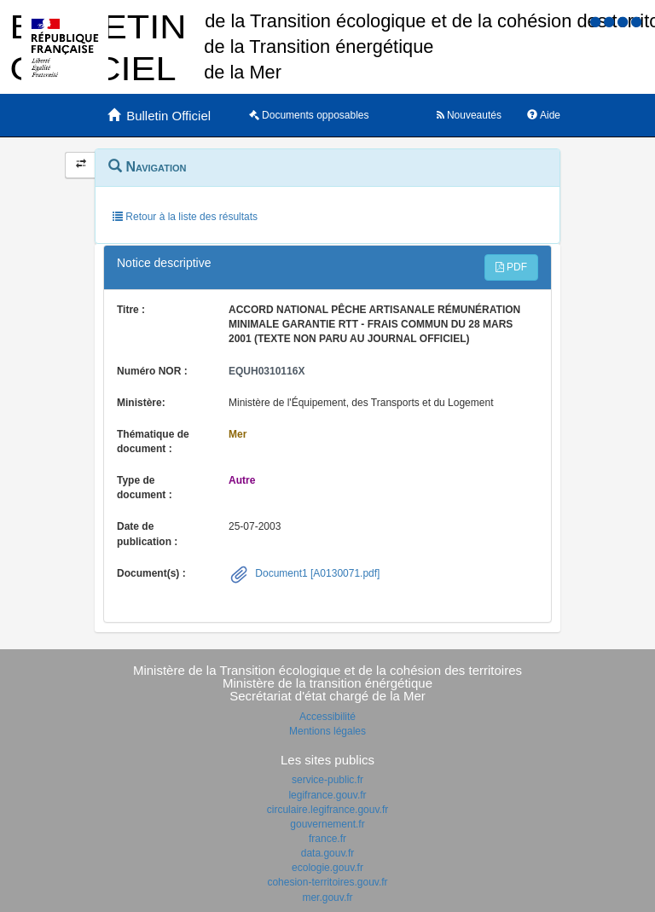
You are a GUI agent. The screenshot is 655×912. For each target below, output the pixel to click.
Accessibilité (327, 717)
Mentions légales (327, 731)
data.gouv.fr (327, 853)
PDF (511, 267)
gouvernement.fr (327, 824)
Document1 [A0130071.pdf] (316, 573)
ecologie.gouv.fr (327, 868)
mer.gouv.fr (327, 897)
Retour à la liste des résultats (185, 217)
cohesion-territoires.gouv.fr (327, 882)
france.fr (327, 839)
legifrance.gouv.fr (327, 795)
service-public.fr (327, 780)
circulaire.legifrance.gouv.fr (328, 810)
